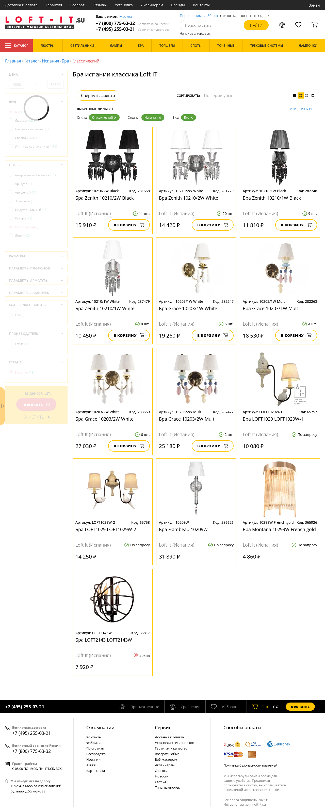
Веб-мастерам (166, 759)
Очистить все (302, 109)
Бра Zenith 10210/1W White (105, 308)
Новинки (93, 759)
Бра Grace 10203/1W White (188, 308)
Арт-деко (25, 192)
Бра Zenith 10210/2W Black (104, 198)
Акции (91, 765)
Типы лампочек (167, 787)
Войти (314, 5)
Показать (36, 404)
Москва (125, 16)
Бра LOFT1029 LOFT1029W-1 (273, 419)
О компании (100, 727)
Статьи (160, 781)
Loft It (22, 344)
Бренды (178, 5)
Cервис (163, 727)
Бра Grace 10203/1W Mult (270, 308)
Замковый (26, 201)
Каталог (16, 46)
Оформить (300, 707)
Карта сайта (95, 770)
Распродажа (96, 754)
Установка (124, 5)
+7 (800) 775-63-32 (132, 23)
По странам (95, 748)
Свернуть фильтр (98, 95)
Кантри (23, 218)
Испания (50, 61)
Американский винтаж (35, 175)
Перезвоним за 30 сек (199, 16)
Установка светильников (174, 742)
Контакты (201, 5)
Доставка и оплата (21, 5)
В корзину (129, 224)
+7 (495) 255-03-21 (133, 29)
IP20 (21, 315)
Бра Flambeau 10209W (183, 529)
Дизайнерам (152, 5)
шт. (260, 707)
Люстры (25, 120)
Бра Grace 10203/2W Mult (186, 419)
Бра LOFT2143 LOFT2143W (103, 640)
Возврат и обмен (168, 754)
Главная (13, 61)
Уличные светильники (36, 146)
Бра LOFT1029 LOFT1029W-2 (105, 529)
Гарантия (54, 5)
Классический (104, 117)
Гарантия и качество (171, 748)
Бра (65, 61)
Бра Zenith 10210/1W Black (272, 198)
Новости (161, 776)
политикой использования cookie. (253, 789)
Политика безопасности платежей (250, 765)
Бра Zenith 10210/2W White (188, 198)
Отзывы (100, 5)
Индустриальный (31, 210)
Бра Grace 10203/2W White (104, 419)
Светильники (29, 138)
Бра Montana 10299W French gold (279, 529)
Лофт (23, 235)
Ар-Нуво (24, 184)
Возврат (77, 5)
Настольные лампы (33, 129)
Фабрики (93, 742)
